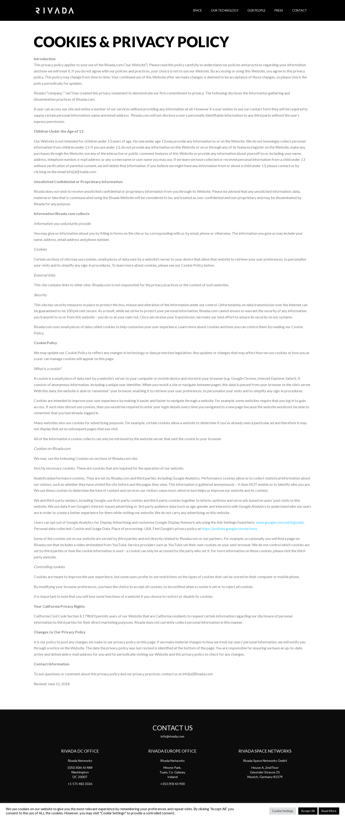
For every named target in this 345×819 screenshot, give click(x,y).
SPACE (210, 10)
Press (283, 10)
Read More (328, 811)
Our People (264, 10)
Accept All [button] (308, 811)
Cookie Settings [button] (282, 811)
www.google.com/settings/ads (280, 522)
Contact (300, 10)
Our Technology (235, 10)
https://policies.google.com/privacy (230, 528)
